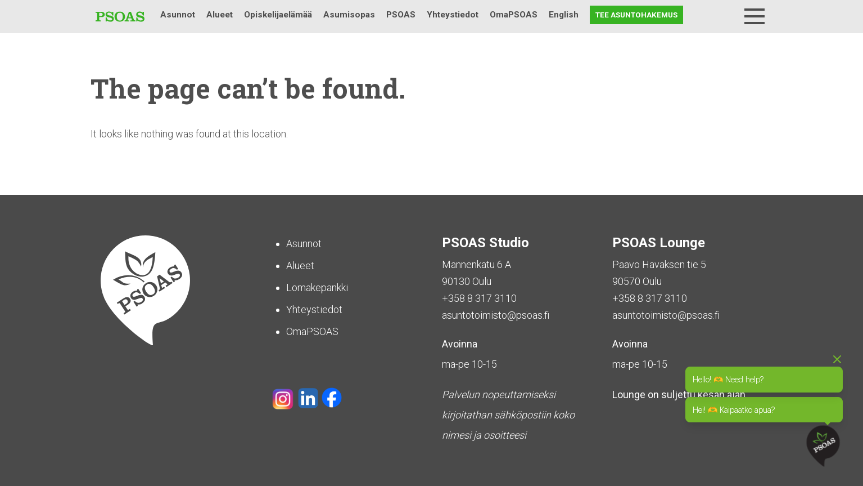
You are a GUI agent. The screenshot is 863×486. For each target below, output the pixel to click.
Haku (725, 15)
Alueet (219, 15)
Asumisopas (349, 15)
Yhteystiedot (452, 15)
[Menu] (754, 16)
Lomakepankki (317, 287)
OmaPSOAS (513, 15)
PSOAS (400, 15)
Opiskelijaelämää (278, 15)
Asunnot (177, 15)
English (564, 15)
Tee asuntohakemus (636, 14)
